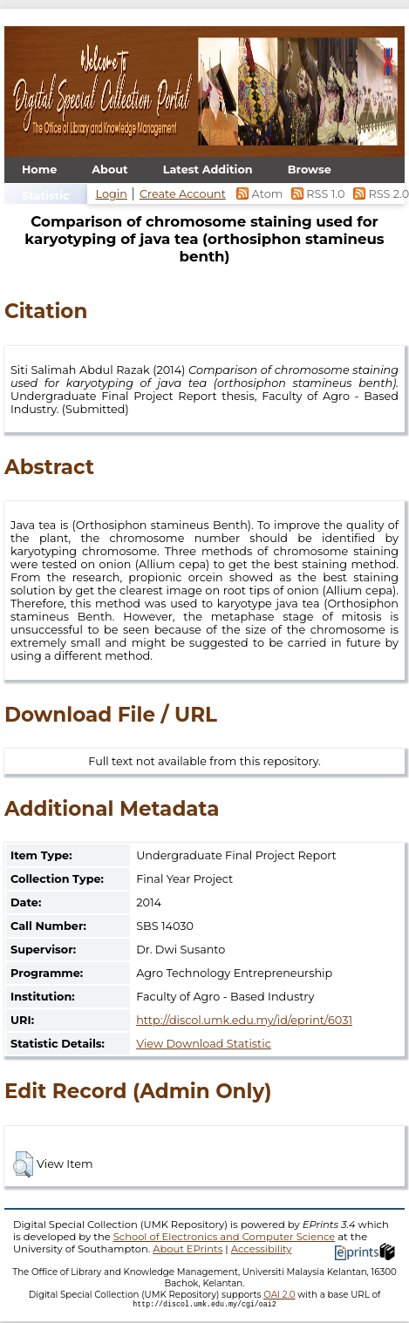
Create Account (183, 193)
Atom (258, 193)
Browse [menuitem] (309, 169)
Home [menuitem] (39, 169)
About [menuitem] (109, 169)
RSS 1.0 (317, 193)
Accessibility (261, 1249)
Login (111, 193)
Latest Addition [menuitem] (208, 169)
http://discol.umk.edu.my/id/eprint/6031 (244, 1020)
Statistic (46, 195)
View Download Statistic (203, 1043)
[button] (23, 1164)
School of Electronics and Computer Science (224, 1237)
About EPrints (187, 1249)
